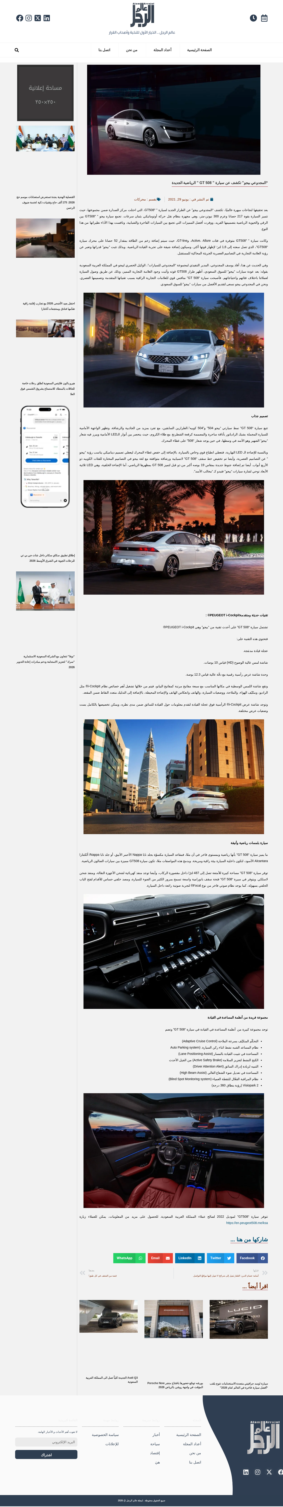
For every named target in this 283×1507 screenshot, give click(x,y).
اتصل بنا (104, 50)
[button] (16, 50)
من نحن (131, 50)
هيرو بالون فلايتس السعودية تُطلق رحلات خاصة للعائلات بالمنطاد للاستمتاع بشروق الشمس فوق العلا (47, 389)
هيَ (157, 1462)
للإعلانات (112, 1444)
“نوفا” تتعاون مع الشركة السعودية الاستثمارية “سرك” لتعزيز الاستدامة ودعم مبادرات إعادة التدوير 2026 (45, 662)
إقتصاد (155, 1453)
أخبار (156, 1435)
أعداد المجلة (162, 50)
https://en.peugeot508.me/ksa (247, 1223)
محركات (140, 199)
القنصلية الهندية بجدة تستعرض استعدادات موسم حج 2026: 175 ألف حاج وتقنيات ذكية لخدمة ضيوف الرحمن (45, 202)
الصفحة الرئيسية (199, 50)
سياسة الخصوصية (105, 1435)
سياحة (155, 1444)
